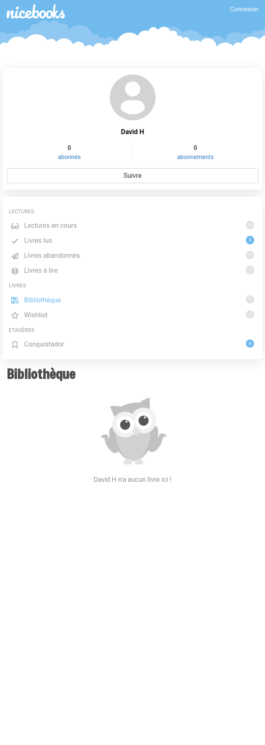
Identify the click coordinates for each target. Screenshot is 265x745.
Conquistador (132, 343)
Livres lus (132, 240)
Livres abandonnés (132, 255)
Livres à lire (132, 270)
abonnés (69, 157)
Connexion (244, 9)
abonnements (195, 157)
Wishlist (132, 314)
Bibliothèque (132, 299)
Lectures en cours (132, 225)
